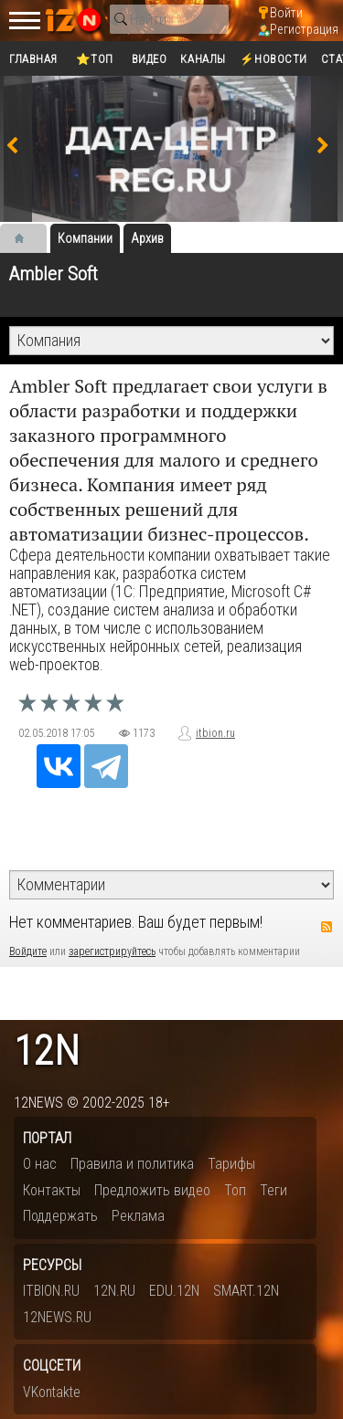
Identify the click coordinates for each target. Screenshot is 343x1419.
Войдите (28, 951)
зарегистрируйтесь (112, 951)
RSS (326, 927)
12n (47, 1051)
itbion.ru (215, 733)
